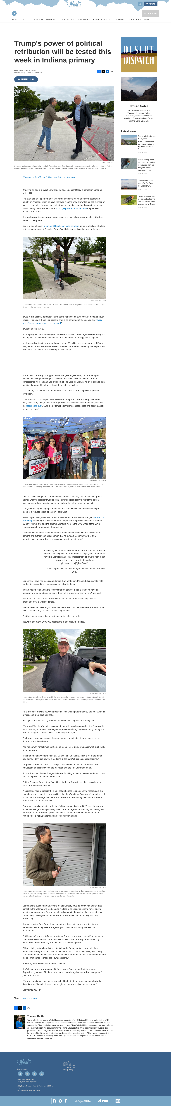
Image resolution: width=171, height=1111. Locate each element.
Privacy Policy (68, 1075)
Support (119, 25)
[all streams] (150, 18)
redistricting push (34, 411)
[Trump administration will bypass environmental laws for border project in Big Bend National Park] (129, 145)
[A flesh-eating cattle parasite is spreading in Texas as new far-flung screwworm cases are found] (129, 169)
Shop (146, 25)
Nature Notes (138, 111)
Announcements (69, 1071)
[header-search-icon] (141, 6)
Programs (51, 25)
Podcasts (67, 25)
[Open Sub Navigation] (19, 25)
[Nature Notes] (139, 94)
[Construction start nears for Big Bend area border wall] (129, 190)
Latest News (128, 136)
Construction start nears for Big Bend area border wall (146, 188)
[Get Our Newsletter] (139, 60)
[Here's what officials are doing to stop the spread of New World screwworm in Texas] (129, 205)
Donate (153, 6)
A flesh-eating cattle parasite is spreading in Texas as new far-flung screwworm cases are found (146, 170)
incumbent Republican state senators (61, 231)
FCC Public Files (69, 1073)
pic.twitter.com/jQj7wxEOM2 (74, 568)
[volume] (21, 18)
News (14, 25)
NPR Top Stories (30, 1004)
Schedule (38, 25)
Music (25, 25)
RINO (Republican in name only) (71, 213)
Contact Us (67, 1069)
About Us (134, 25)
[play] (14, 18)
